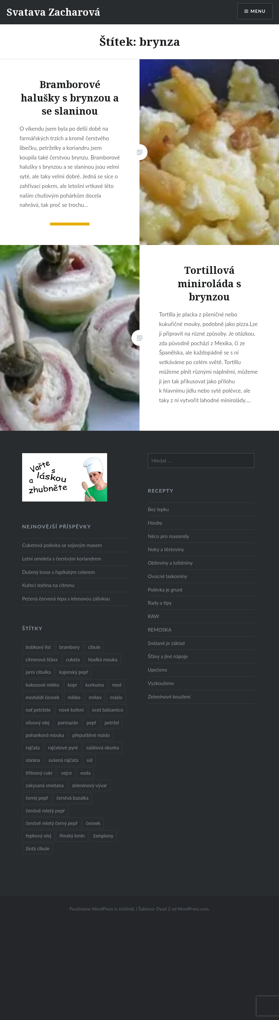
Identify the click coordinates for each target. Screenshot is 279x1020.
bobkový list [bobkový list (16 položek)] (38, 647)
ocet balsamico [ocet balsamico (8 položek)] (107, 710)
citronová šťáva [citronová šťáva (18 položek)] (42, 659)
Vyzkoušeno (161, 683)
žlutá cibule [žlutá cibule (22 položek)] (37, 848)
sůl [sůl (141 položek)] (89, 760)
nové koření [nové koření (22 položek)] (71, 710)
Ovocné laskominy (167, 576)
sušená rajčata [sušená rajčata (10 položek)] (63, 760)
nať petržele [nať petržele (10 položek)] (38, 710)
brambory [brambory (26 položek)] (69, 647)
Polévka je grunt (165, 589)
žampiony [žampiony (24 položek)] (103, 835)
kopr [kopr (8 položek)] (72, 685)
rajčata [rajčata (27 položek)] (33, 747)
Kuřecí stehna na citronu (48, 585)
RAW (153, 616)
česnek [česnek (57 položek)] (93, 823)
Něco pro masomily (168, 536)
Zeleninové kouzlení (169, 696)
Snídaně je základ (166, 643)
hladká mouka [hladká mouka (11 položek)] (102, 659)
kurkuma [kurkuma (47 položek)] (95, 685)
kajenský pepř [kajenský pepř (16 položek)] (73, 672)
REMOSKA (160, 629)
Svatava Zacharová (53, 12)
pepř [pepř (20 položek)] (91, 722)
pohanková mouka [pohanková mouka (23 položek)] (45, 735)
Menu (258, 11)
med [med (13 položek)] (117, 685)
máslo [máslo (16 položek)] (116, 697)
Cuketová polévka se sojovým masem (62, 545)
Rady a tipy (160, 603)
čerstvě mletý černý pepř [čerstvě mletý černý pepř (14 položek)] (52, 823)
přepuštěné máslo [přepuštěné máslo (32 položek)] (91, 735)
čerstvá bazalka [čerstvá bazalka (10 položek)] (72, 798)
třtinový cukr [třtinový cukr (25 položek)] (39, 773)
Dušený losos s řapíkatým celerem (58, 572)
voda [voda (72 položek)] (85, 773)
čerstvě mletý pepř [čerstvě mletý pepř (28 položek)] (45, 810)
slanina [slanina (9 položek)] (33, 760)
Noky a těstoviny (166, 549)
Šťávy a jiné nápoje (168, 656)
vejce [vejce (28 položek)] (66, 773)
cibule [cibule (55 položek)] (94, 647)
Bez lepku (158, 509)
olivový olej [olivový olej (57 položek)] (37, 722)
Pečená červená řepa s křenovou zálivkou (66, 598)
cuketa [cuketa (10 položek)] (73, 659)
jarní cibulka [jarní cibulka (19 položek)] (38, 672)
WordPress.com (193, 908)
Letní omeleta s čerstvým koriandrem (61, 558)
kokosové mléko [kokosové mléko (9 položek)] (42, 685)
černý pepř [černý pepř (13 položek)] (37, 798)
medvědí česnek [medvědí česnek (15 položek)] (42, 697)
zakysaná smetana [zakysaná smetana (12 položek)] (44, 785)
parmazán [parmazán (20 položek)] (68, 722)
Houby (155, 523)
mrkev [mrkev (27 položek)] (95, 697)
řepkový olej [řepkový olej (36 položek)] (38, 835)
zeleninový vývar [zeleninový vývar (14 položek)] (89, 785)
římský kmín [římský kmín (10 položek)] (72, 835)
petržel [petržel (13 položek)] (112, 722)
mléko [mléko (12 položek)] (74, 697)
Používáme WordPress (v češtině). (102, 908)
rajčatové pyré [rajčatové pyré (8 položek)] (63, 747)
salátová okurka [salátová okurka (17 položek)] (102, 747)
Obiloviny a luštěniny (170, 563)
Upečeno (157, 670)
